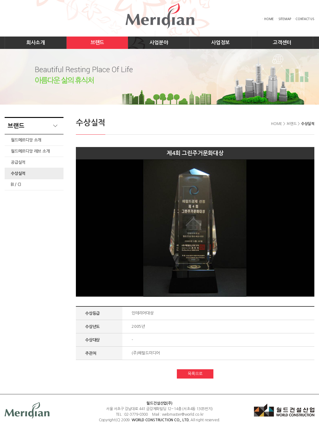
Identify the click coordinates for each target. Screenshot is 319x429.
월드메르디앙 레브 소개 (30, 151)
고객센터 (282, 42)
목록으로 (195, 374)
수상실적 (18, 173)
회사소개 (35, 42)
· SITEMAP (284, 19)
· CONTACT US (304, 19)
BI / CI (16, 185)
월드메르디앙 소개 (26, 140)
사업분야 (159, 42)
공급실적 (18, 162)
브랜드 (97, 42)
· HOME (268, 19)
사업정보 (220, 42)
